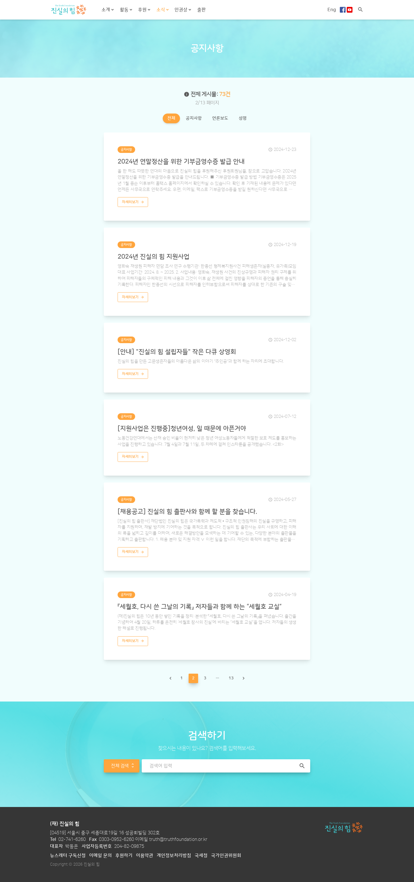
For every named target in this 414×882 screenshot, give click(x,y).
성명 (243, 118)
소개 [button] (106, 9)
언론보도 (220, 118)
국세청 (201, 855)
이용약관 (144, 855)
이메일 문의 (100, 855)
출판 (201, 9)
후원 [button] (143, 9)
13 (231, 678)
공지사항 (194, 118)
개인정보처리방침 (174, 855)
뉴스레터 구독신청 (68, 855)
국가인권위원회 (226, 855)
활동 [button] (125, 9)
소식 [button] (161, 9)
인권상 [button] (182, 9)
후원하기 (124, 855)
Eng (331, 9)
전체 (171, 118)
